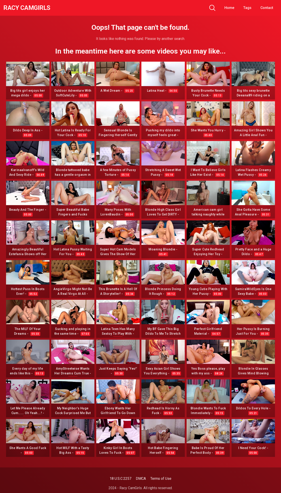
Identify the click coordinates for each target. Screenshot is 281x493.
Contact (266, 8)
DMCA (141, 478)
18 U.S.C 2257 (120, 478)
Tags (247, 8)
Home (229, 8)
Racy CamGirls (27, 8)
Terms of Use (160, 478)
